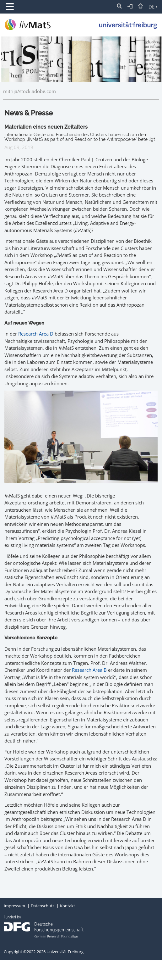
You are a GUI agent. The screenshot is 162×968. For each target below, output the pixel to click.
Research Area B (89, 670)
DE (152, 6)
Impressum (14, 906)
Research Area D (35, 334)
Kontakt (67, 906)
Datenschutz (42, 906)
